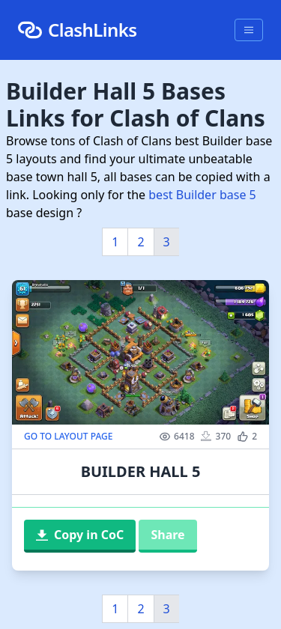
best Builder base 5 (202, 194)
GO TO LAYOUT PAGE (68, 437)
